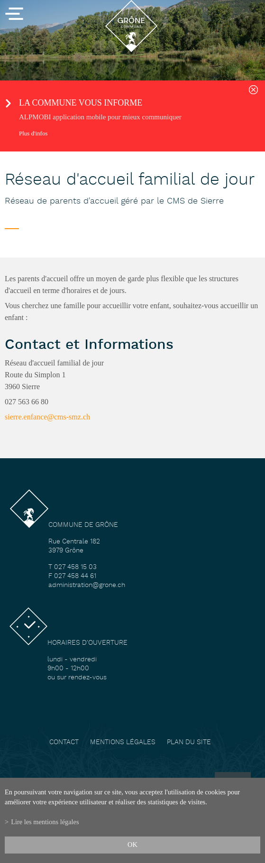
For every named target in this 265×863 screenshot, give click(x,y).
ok (132, 844)
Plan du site (189, 742)
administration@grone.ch (86, 585)
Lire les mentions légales (45, 822)
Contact (64, 742)
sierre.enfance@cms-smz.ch (47, 417)
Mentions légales (122, 742)
